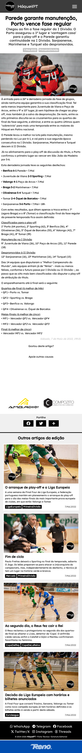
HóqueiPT (31, 736)
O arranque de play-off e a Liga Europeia (37, 487)
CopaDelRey (13, 645)
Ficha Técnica (43, 736)
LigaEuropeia (13, 506)
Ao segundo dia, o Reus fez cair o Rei (34, 626)
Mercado (11, 575)
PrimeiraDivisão (48, 50)
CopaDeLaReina (31, 645)
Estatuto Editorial (59, 736)
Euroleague (12, 715)
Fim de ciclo (14, 557)
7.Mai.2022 (30, 50)
